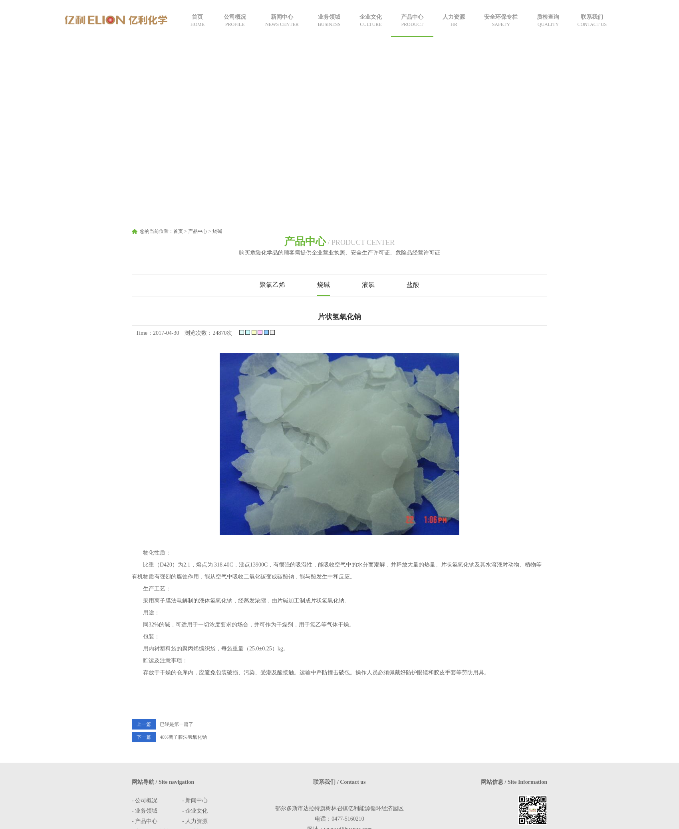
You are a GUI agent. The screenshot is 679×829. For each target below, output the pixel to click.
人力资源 (454, 21)
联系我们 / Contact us (339, 782)
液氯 (368, 284)
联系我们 (592, 21)
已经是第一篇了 (162, 724)
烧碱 (217, 231)
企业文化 (370, 21)
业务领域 (329, 21)
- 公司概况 (144, 800)
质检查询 (548, 21)
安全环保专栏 (501, 21)
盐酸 (413, 284)
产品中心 (412, 21)
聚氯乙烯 (272, 284)
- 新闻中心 (195, 800)
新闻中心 (282, 21)
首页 (197, 21)
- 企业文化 (195, 811)
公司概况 (235, 21)
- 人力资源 (195, 821)
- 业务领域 (144, 811)
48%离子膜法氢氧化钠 (169, 737)
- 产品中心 (144, 821)
